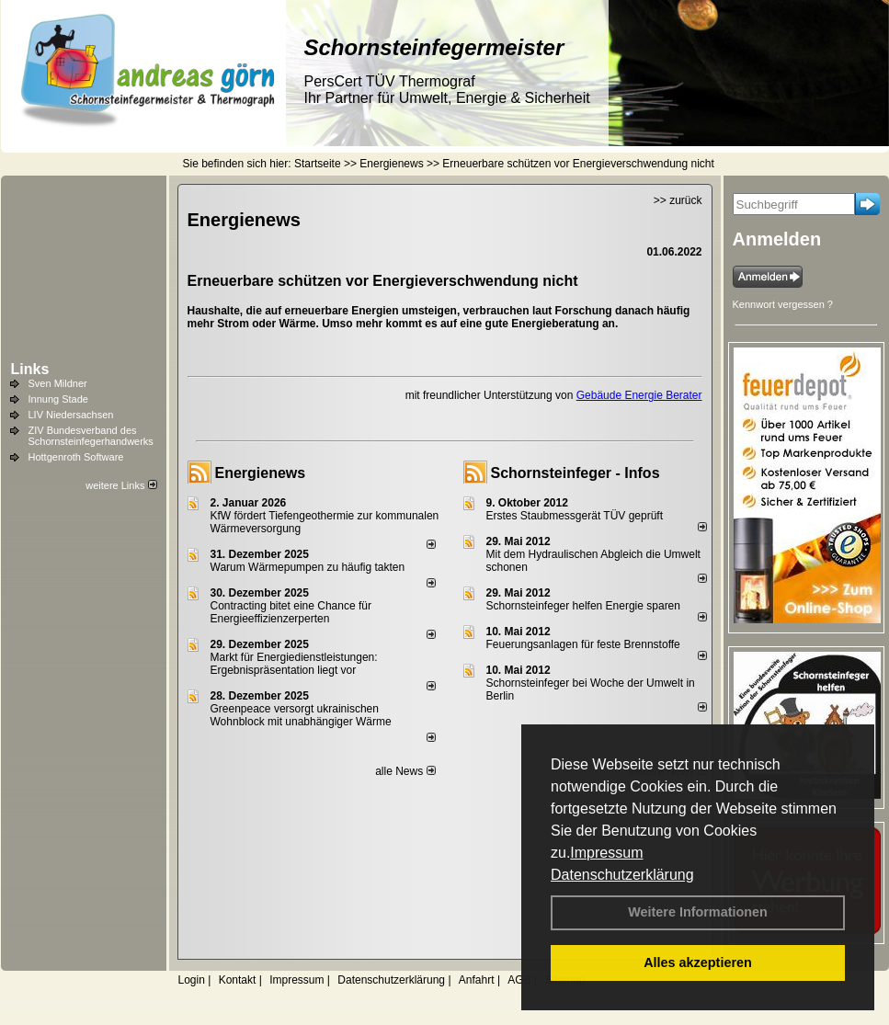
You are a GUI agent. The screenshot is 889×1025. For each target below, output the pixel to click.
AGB (518, 980)
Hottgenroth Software (76, 456)
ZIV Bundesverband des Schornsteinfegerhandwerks (91, 436)
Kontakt (237, 980)
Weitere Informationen (698, 912)
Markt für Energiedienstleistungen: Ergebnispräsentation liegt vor (294, 664)
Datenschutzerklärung (622, 875)
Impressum (606, 852)
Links (30, 369)
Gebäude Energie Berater (639, 395)
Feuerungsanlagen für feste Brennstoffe (583, 644)
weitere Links (120, 485)
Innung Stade (58, 398)
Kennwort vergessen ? (783, 304)
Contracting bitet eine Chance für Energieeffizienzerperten (291, 612)
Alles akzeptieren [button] (698, 962)
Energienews (260, 473)
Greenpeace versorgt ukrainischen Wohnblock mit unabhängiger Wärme (301, 715)
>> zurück (678, 200)
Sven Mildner (57, 383)
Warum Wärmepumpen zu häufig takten (308, 567)
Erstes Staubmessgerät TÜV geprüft (575, 515)
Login (191, 980)
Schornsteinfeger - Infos (575, 473)
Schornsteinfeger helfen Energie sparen (583, 605)
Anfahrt (477, 980)
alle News (405, 771)
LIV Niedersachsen (71, 414)
